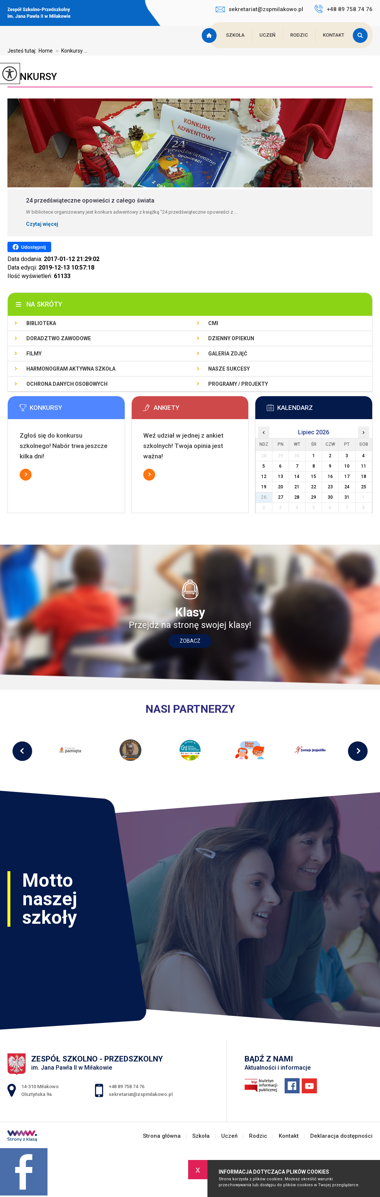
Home (46, 50)
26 (263, 497)
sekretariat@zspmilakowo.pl (259, 9)
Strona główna (210, 35)
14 (296, 476)
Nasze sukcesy (229, 369)
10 (347, 466)
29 (313, 497)
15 (313, 476)
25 (363, 486)
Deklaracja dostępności (341, 1136)
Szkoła (235, 35)
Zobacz (190, 641)
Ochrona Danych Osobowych (67, 384)
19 (263, 486)
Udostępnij (29, 247)
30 (330, 497)
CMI (213, 323)
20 (280, 486)
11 (363, 466)
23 (330, 486)
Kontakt (333, 35)
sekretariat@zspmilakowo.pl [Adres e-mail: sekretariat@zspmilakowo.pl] (141, 1094)
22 (313, 486)
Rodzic (299, 35)
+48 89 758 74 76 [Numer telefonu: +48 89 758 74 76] (126, 1086)
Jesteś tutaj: (23, 50)
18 (363, 476)
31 (347, 497)
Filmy (34, 354)
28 (296, 497)
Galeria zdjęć (227, 354)
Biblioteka (41, 323)
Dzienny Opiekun (231, 338)
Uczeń (267, 35)
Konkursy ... (70, 50)
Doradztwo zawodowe (58, 338)
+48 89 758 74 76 (343, 9)
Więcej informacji (26, 475)
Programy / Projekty (238, 384)
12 (263, 476)
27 (280, 497)
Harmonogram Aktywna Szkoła (70, 369)
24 (347, 486)
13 (280, 476)
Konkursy (32, 76)
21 (296, 486)
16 (330, 476)
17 (347, 476)
